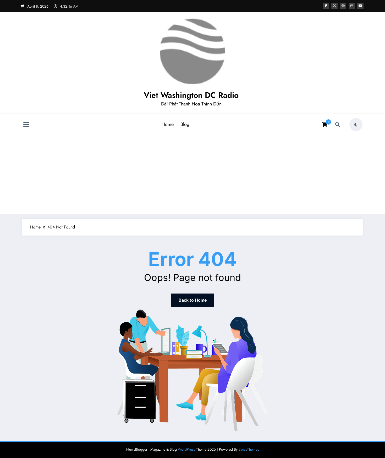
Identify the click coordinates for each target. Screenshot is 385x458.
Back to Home (193, 300)
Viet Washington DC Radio (191, 95)
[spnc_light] (355, 124)
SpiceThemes (249, 449)
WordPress (186, 449)
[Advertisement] (192, 173)
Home (168, 124)
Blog (184, 124)
